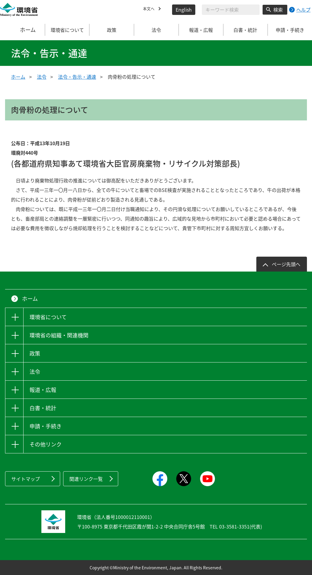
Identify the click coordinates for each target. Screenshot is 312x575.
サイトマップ (25, 478)
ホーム (22, 29)
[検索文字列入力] (231, 9)
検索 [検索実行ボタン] (278, 9)
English (184, 9)
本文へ (150, 9)
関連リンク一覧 (86, 478)
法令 (41, 76)
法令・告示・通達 (77, 76)
